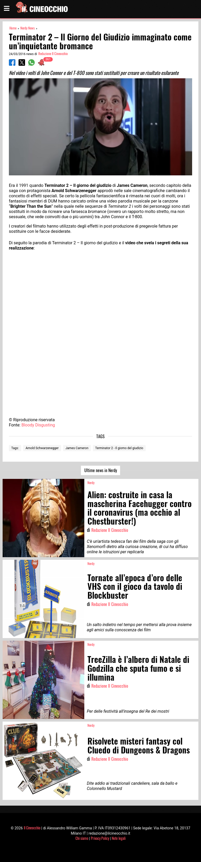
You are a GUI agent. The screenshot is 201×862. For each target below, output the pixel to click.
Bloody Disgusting (38, 425)
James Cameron (77, 448)
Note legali (119, 838)
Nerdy (90, 482)
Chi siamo (81, 838)
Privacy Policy (100, 838)
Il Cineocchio (32, 827)
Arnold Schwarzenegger (42, 448)
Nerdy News (27, 28)
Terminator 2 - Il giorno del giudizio (119, 448)
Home (12, 28)
